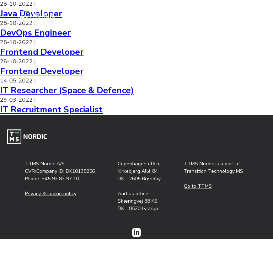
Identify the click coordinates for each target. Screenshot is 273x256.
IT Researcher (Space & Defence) (67, 90)
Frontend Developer (42, 52)
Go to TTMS (198, 186)
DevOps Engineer (35, 32)
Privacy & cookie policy (50, 193)
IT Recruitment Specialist (51, 109)
